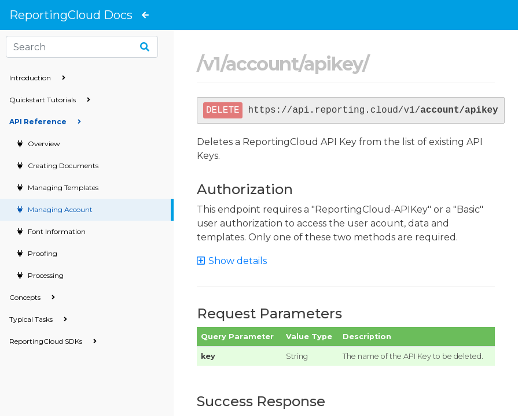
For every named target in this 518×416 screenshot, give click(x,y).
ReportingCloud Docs (71, 15)
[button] (237, 260)
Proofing (41, 253)
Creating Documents (62, 165)
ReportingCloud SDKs (53, 341)
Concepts (32, 297)
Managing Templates (62, 187)
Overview (43, 143)
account (262, 64)
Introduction (37, 77)
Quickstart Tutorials (49, 99)
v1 (212, 64)
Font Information (56, 231)
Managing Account (59, 209)
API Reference (45, 121)
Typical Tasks (38, 319)
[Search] (82, 47)
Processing (45, 275)
